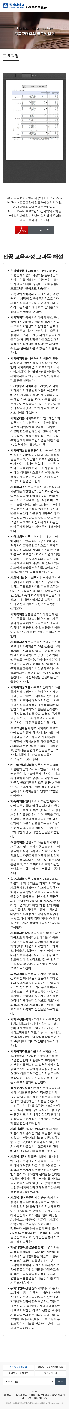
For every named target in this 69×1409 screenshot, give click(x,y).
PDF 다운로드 (42, 230)
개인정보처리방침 (18, 1367)
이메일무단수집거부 (18, 1373)
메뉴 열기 (63, 6)
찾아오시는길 (50, 1373)
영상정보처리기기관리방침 (50, 1367)
